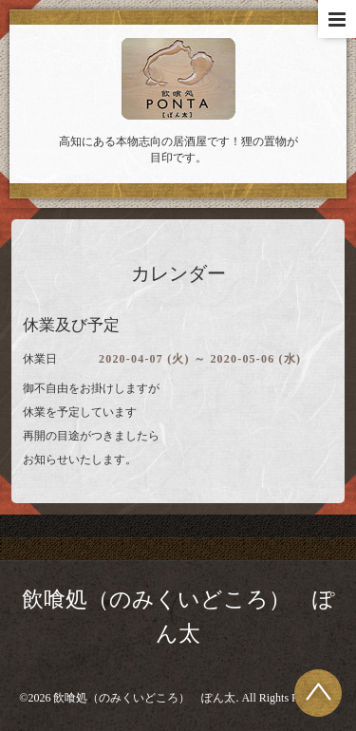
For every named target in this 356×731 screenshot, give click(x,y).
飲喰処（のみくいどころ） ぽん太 (144, 697)
